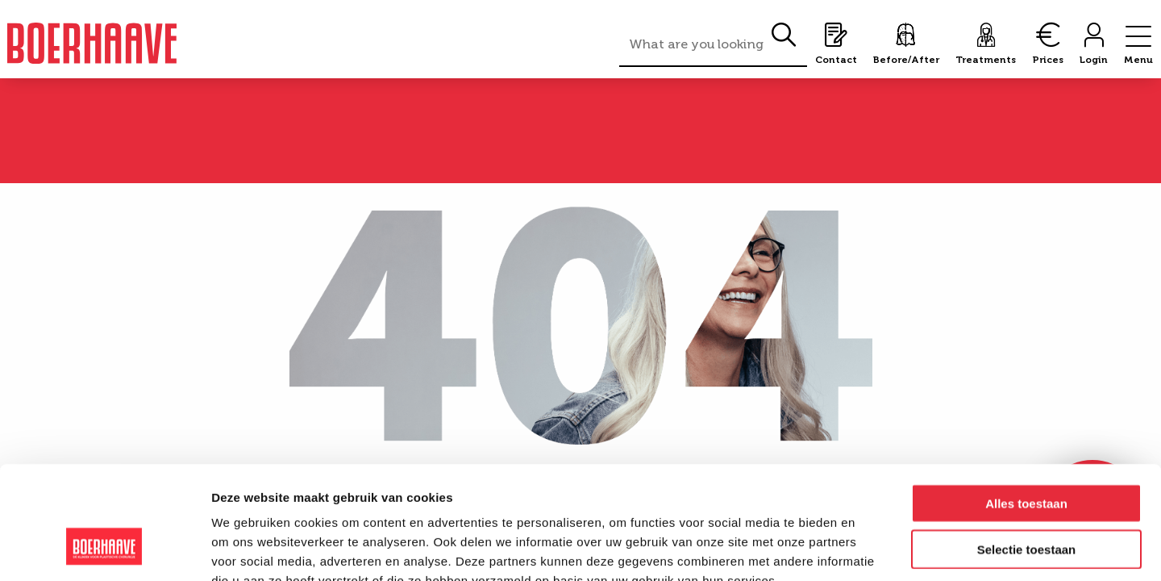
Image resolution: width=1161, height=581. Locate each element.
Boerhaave (92, 43)
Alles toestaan (1026, 406)
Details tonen (871, 549)
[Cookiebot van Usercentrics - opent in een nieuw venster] (104, 549)
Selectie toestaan (1026, 452)
